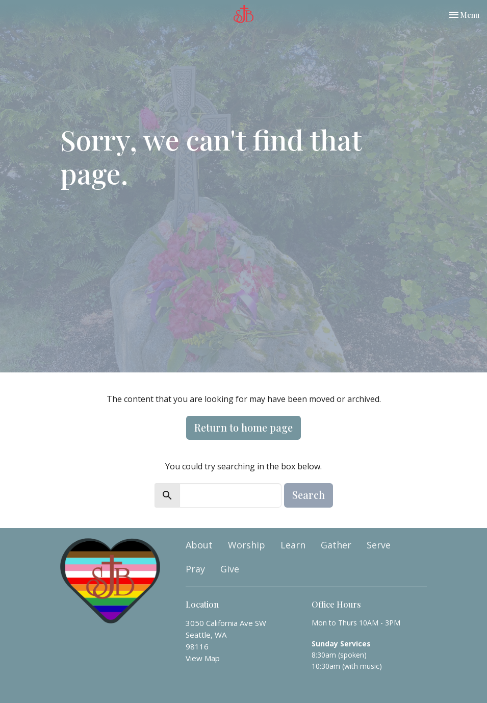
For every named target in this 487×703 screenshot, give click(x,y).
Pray (195, 569)
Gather (336, 545)
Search (308, 494)
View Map (203, 658)
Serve (379, 545)
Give (229, 569)
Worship (246, 545)
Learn (292, 545)
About (199, 545)
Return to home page (243, 427)
